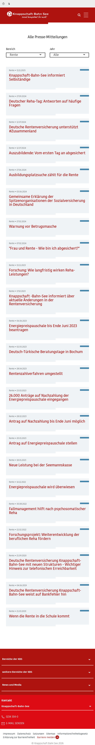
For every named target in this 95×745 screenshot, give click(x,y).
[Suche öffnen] (79, 16)
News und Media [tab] (11, 684)
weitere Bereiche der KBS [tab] (17, 671)
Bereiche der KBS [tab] (12, 658)
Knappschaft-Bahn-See (15, 706)
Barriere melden (48, 737)
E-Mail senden (15, 723)
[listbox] (25, 55)
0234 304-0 (12, 716)
